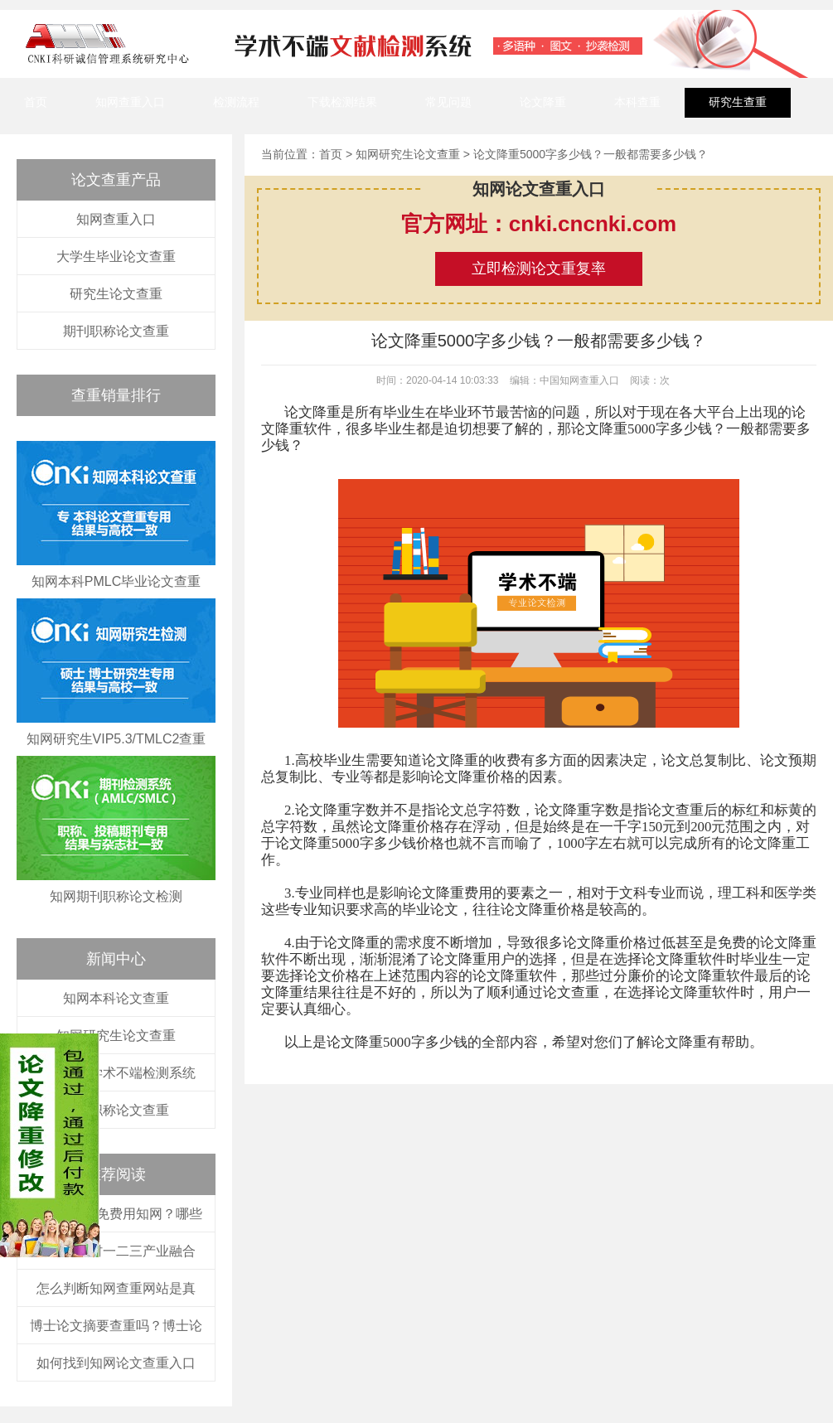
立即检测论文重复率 (539, 268)
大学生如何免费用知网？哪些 (116, 1214)
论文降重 (543, 102)
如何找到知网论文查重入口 (116, 1363)
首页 (35, 102)
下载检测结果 (342, 102)
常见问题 (448, 102)
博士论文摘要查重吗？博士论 (116, 1326)
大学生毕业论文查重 (116, 256)
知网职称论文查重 (116, 1110)
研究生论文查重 (116, 294)
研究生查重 (738, 102)
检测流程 (236, 102)
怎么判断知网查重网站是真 (116, 1288)
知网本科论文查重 (116, 998)
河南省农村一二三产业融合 (116, 1251)
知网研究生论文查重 (116, 1036)
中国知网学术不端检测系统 (116, 1073)
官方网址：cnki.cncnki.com (538, 223)
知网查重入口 (130, 102)
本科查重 (637, 102)
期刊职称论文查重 (116, 331)
